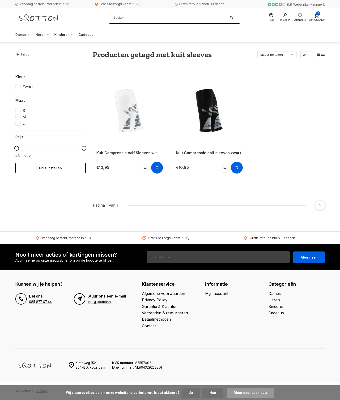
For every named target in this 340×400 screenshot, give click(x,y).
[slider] (16, 148)
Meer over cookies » (250, 393)
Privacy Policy (154, 299)
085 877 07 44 (40, 301)
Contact (149, 325)
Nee (212, 393)
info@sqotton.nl (99, 301)
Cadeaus (93, 34)
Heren (46, 34)
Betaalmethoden (156, 318)
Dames (24, 34)
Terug (23, 54)
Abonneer (309, 257)
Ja (190, 393)
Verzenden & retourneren (165, 312)
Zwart (27, 86)
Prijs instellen (50, 168)
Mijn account (216, 293)
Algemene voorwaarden (163, 293)
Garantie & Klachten (160, 306)
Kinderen (69, 34)
